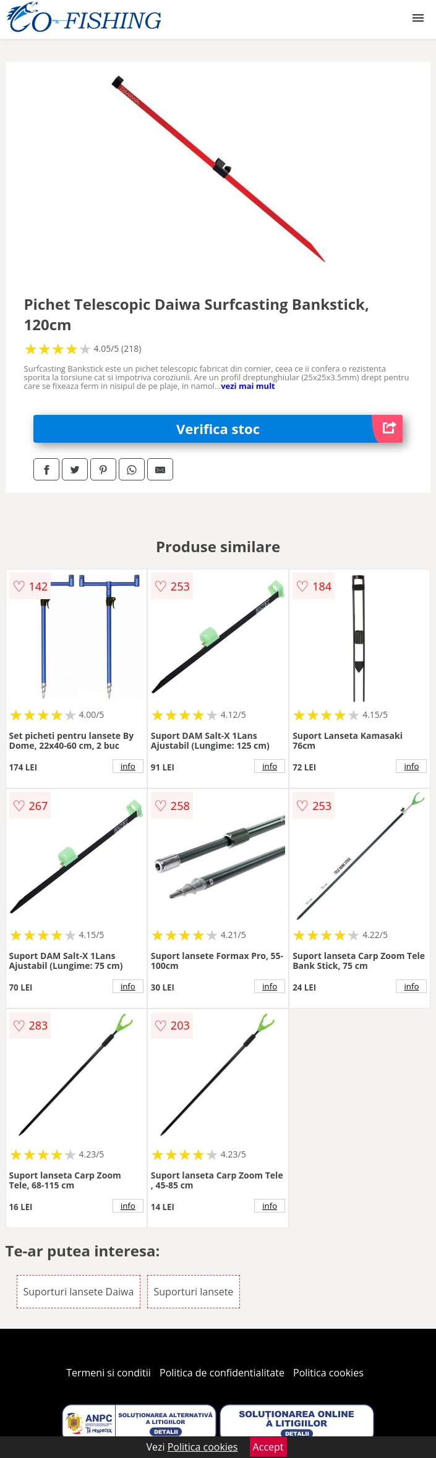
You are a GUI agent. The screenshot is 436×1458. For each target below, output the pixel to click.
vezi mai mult (248, 385)
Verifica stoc (289, 429)
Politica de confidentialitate (222, 1372)
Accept (268, 1447)
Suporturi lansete (194, 1291)
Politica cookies (328, 1372)
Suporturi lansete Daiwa (79, 1291)
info (128, 766)
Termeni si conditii (108, 1372)
